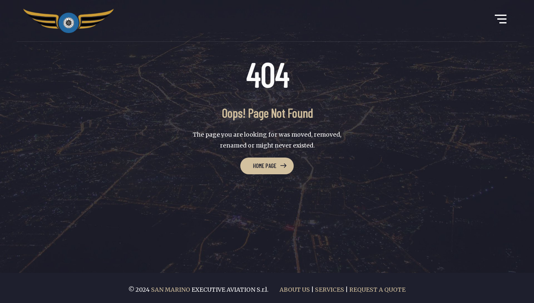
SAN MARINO (171, 289)
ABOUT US (295, 289)
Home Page (264, 165)
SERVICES (329, 289)
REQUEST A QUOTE (377, 289)
